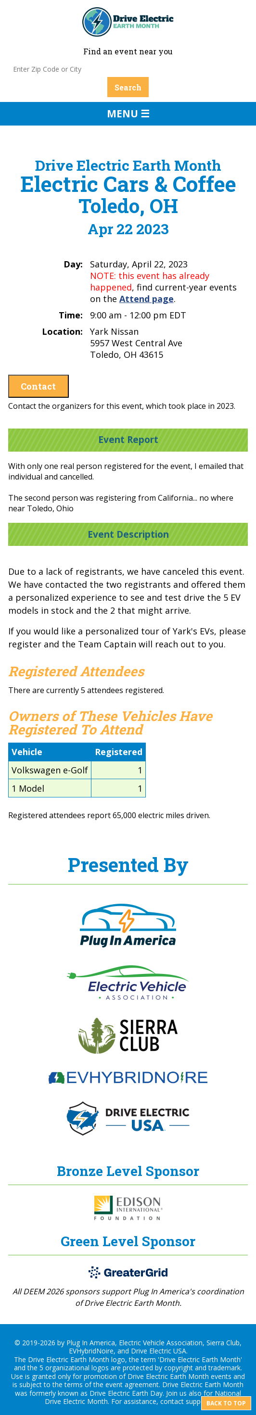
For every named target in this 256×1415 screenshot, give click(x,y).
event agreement (132, 1384)
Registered (118, 752)
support (198, 1401)
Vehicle (27, 752)
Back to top (226, 1403)
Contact (38, 386)
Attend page (146, 298)
